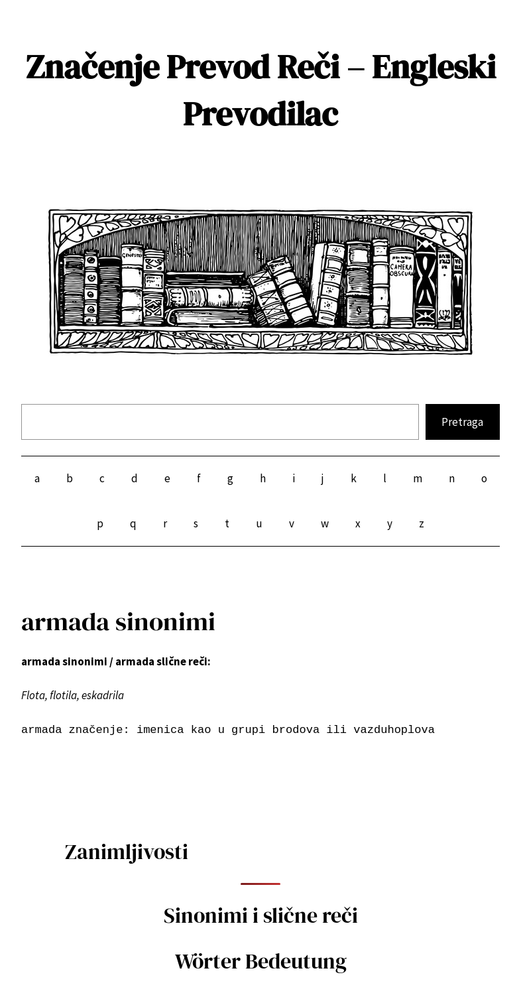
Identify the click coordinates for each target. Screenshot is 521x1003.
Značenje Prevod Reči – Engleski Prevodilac (261, 90)
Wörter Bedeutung (261, 961)
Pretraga (462, 422)
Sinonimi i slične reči (261, 915)
